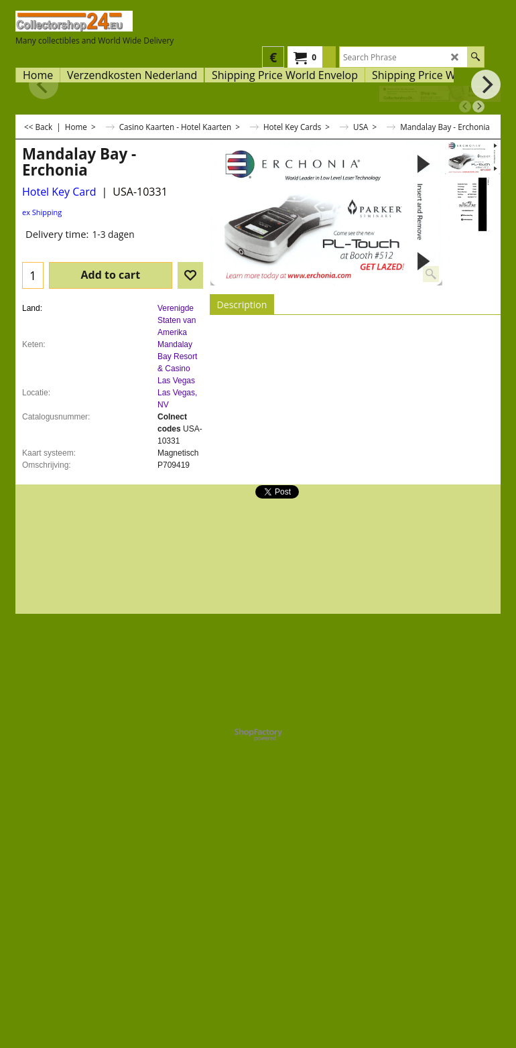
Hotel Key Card (59, 191)
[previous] (465, 107)
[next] (478, 107)
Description (242, 304)
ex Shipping (42, 212)
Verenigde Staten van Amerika (176, 320)
